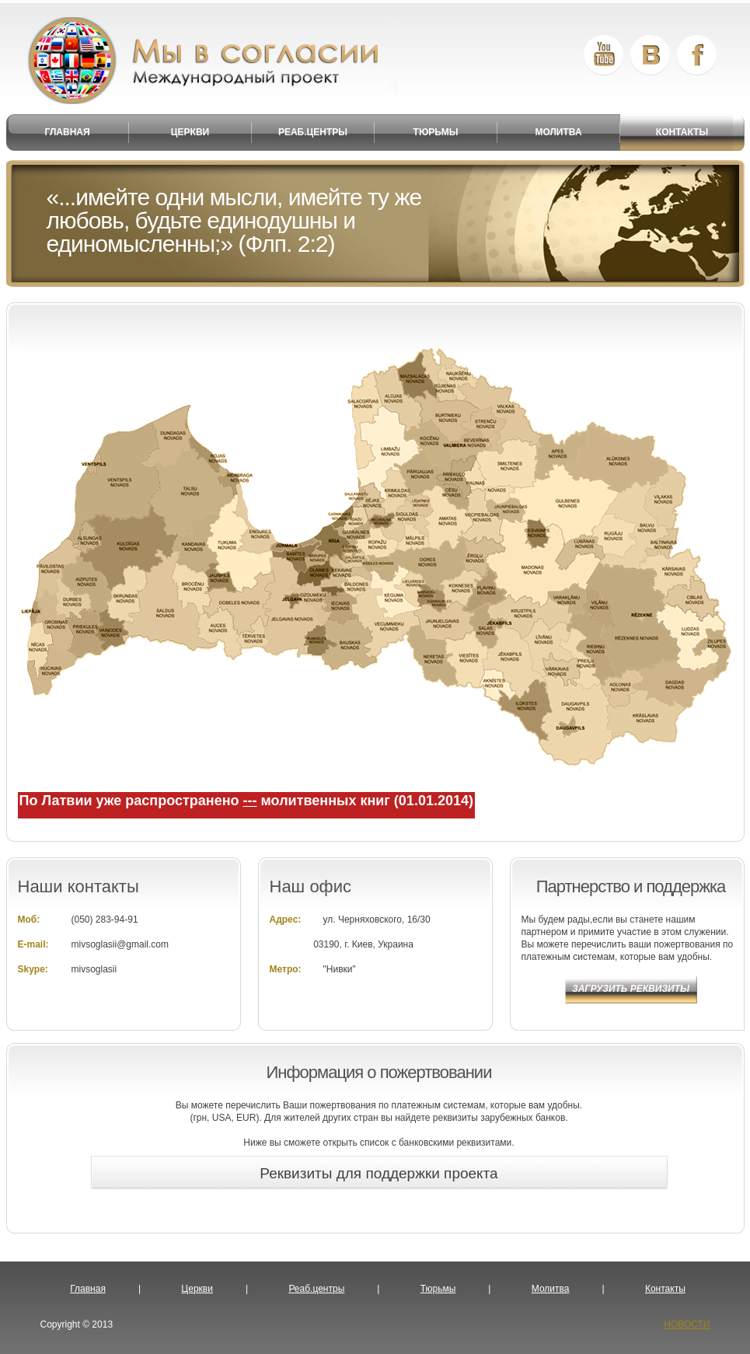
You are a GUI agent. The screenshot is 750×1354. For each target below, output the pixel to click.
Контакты (665, 1288)
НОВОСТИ (687, 1324)
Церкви (197, 1288)
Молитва (551, 1288)
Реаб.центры (316, 1288)
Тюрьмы (438, 1288)
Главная (88, 1288)
